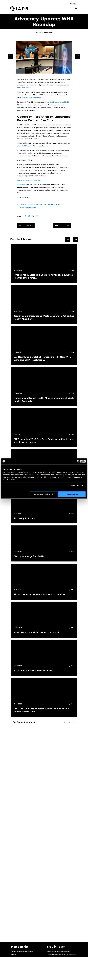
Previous (26, 226)
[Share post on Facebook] (26, 216)
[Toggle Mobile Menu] (76, 8)
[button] (73, 4)
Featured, (39, 204)
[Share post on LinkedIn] (34, 216)
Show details (75, 486)
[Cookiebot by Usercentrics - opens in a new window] (77, 461)
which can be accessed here (31, 98)
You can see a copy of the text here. (29, 180)
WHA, (58, 204)
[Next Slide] (77, 56)
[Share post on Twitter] (30, 216)
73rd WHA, (23, 204)
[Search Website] (72, 8)
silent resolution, (49, 204)
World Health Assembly (28, 207)
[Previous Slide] (10, 56)
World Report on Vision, (30, 146)
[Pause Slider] (69, 722)
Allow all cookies (72, 494)
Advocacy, (31, 204)
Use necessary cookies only (44, 494)
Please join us (22, 185)
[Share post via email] (38, 216)
